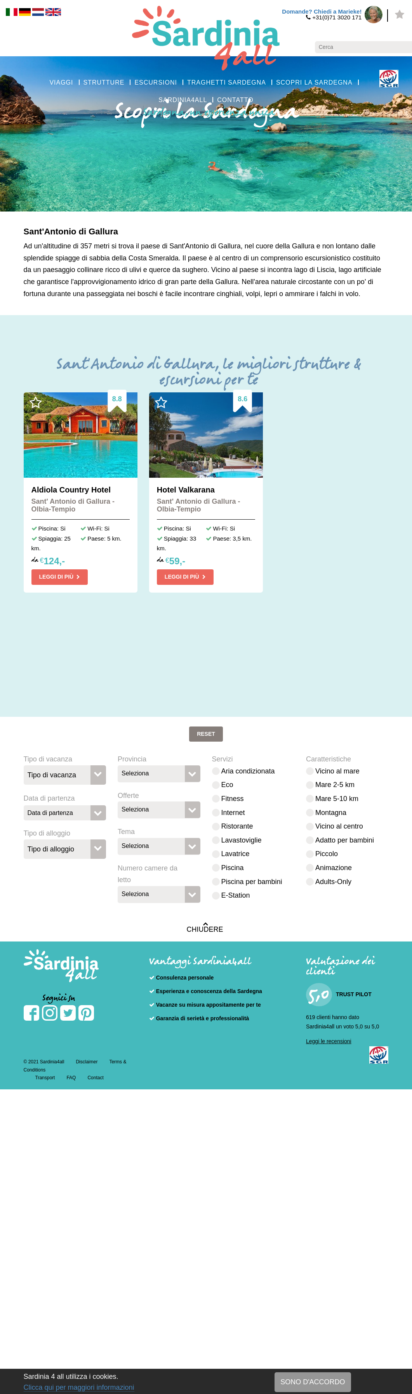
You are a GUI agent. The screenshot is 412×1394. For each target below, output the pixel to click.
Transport (45, 1077)
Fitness (232, 799)
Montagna (330, 813)
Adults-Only (333, 882)
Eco (227, 785)
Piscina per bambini (251, 882)
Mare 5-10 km (336, 799)
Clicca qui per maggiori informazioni (79, 1387)
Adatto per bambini (344, 840)
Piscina (232, 868)
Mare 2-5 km (335, 785)
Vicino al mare (337, 771)
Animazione (333, 868)
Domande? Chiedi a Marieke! (322, 11)
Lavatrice (235, 854)
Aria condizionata (248, 771)
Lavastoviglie (241, 840)
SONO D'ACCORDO (312, 1382)
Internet (233, 813)
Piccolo (326, 854)
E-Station (235, 895)
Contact (95, 1077)
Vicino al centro (339, 826)
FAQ (71, 1077)
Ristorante (237, 826)
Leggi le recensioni (328, 1041)
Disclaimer (86, 1062)
